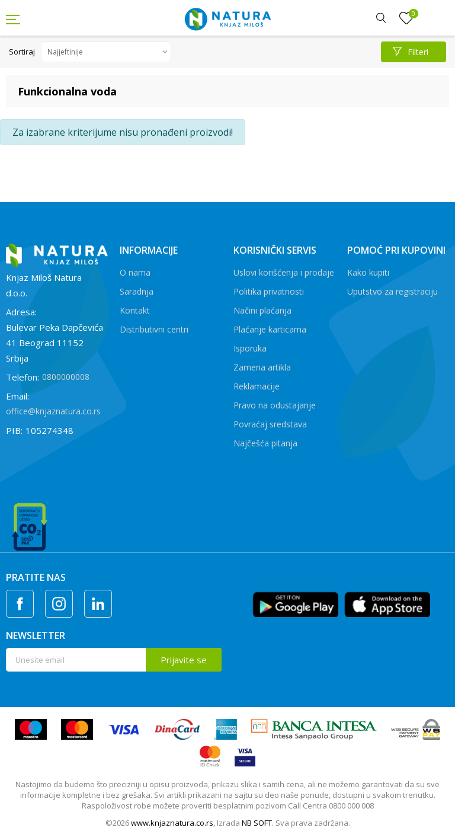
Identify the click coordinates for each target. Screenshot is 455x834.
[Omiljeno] (406, 18)
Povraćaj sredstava (270, 424)
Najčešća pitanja (265, 443)
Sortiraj (22, 51)
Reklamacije (256, 386)
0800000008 (65, 376)
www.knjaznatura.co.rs (172, 822)
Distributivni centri (154, 329)
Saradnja (136, 291)
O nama (135, 272)
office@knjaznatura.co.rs (53, 411)
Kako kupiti (368, 272)
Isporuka (250, 348)
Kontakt (135, 310)
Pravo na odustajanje (274, 405)
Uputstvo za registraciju (392, 291)
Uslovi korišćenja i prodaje (283, 272)
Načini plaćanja (262, 310)
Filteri (410, 51)
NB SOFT (257, 822)
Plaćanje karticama (269, 329)
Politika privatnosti (268, 291)
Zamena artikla (262, 367)
